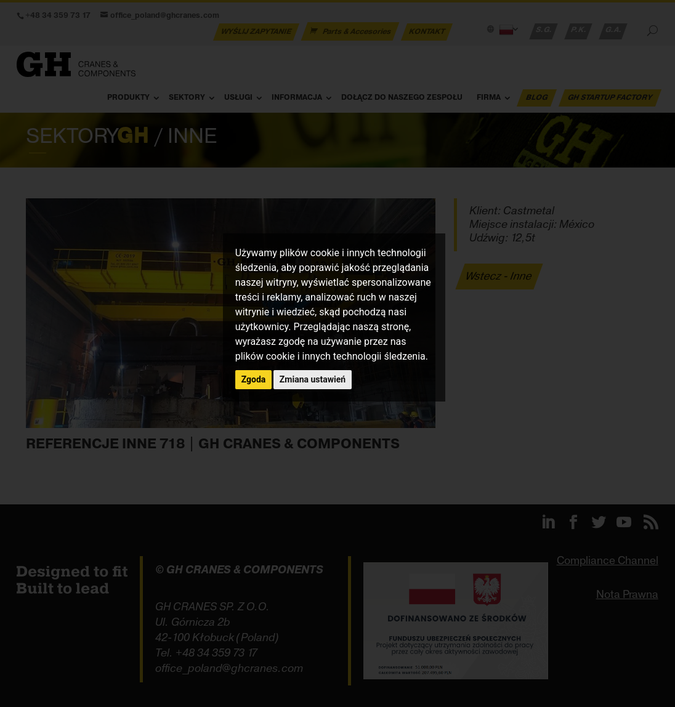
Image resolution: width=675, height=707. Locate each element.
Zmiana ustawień (313, 379)
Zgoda (253, 379)
